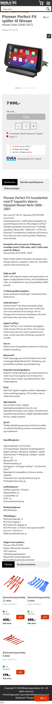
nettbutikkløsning (32, 694)
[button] (41, 698)
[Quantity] (26, 126)
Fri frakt (15, 146)
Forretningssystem (11, 694)
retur (30, 152)
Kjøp (26, 116)
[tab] (9, 182)
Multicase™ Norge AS (26, 697)
